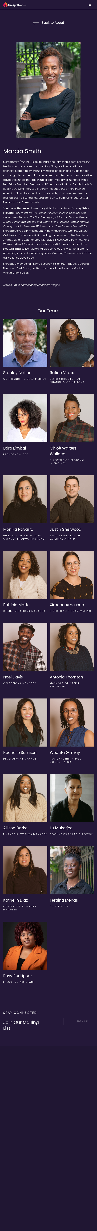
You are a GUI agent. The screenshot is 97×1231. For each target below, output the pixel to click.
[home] (14, 5)
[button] (90, 5)
